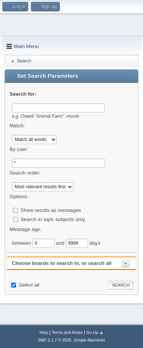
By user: (19, 149)
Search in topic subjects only (53, 219)
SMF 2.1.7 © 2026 (54, 340)
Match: (17, 125)
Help (44, 332)
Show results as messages (51, 210)
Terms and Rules (67, 332)
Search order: (25, 173)
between (22, 242)
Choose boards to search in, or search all (61, 263)
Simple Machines (89, 340)
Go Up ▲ (94, 332)
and (61, 242)
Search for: (23, 94)
